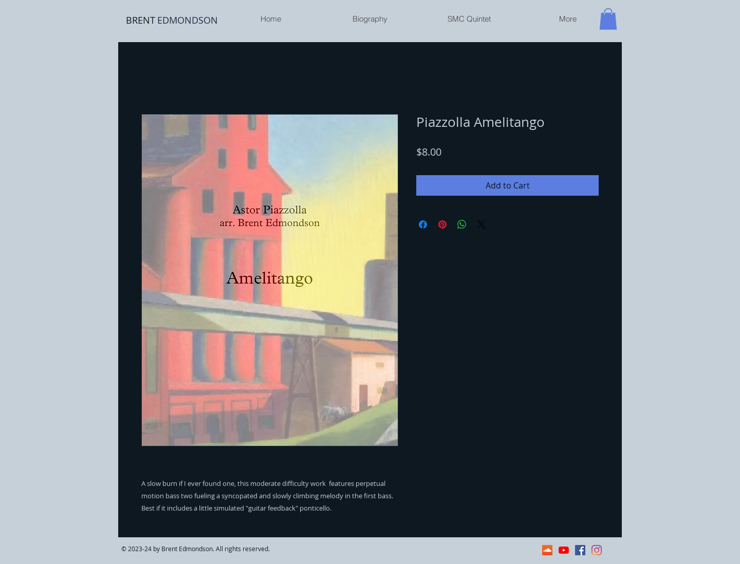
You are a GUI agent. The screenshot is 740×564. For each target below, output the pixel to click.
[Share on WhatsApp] (462, 224)
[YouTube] (564, 550)
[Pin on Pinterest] (442, 224)
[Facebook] (580, 550)
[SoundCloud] (547, 550)
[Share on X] (481, 224)
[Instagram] (596, 550)
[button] (608, 19)
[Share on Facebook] (423, 224)
